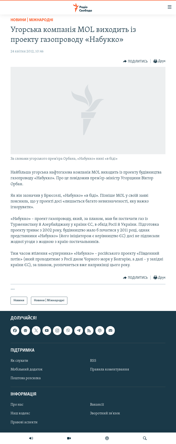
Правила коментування (109, 369)
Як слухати (19, 361)
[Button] (135, 61)
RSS (93, 361)
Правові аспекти (24, 422)
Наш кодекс (20, 414)
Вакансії (97, 405)
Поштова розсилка (26, 378)
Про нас (17, 405)
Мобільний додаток (27, 369)
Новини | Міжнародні (32, 20)
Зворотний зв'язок (105, 414)
